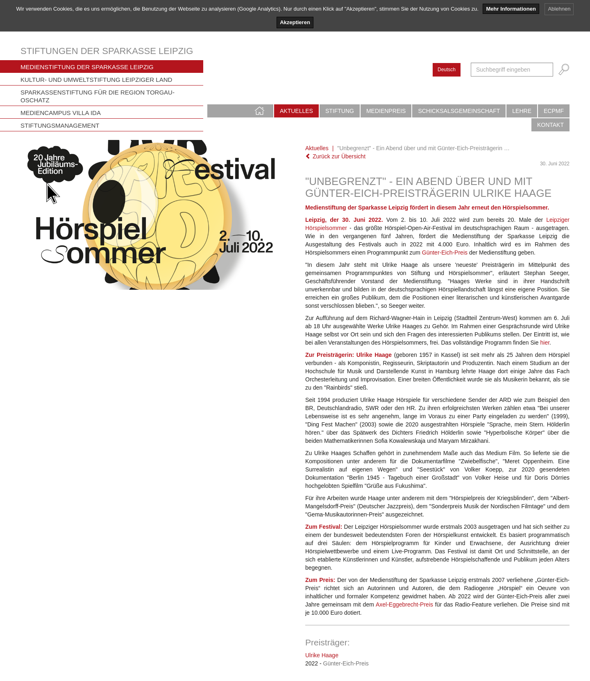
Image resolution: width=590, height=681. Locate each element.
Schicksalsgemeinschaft (459, 111)
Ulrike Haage (321, 655)
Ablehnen (559, 9)
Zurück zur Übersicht (335, 156)
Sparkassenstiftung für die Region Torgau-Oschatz (97, 96)
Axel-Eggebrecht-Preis (404, 604)
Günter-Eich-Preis (444, 252)
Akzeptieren (295, 22)
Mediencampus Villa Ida (60, 112)
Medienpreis (386, 111)
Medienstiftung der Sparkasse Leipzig (87, 66)
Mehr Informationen (511, 9)
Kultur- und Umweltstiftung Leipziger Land (96, 79)
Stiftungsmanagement (60, 125)
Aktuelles (296, 111)
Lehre (521, 111)
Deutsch (447, 69)
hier (545, 342)
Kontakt (550, 125)
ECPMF (554, 111)
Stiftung (339, 111)
